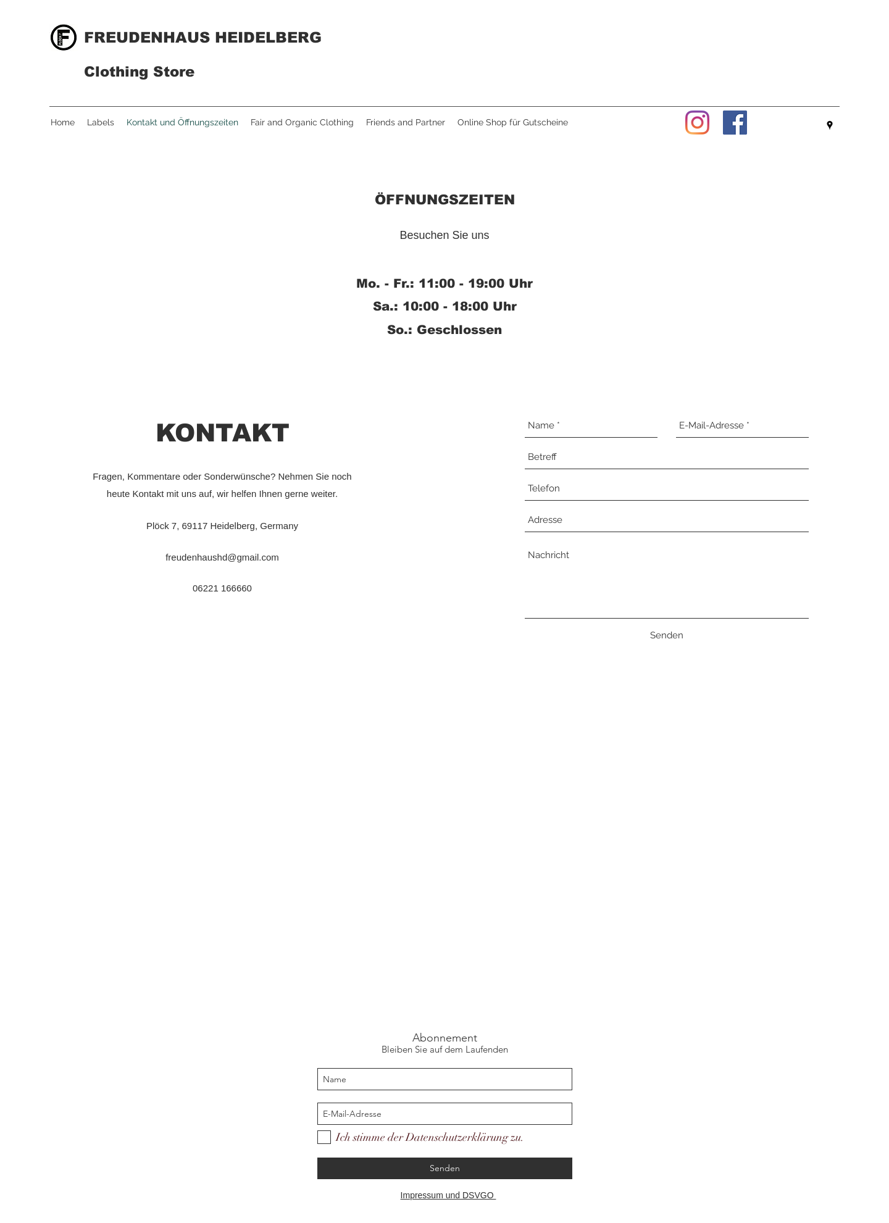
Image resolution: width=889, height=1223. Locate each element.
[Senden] (666, 635)
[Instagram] (697, 123)
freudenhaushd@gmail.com (222, 557)
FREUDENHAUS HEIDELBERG (203, 37)
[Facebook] (735, 123)
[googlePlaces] (830, 125)
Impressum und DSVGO (448, 1195)
